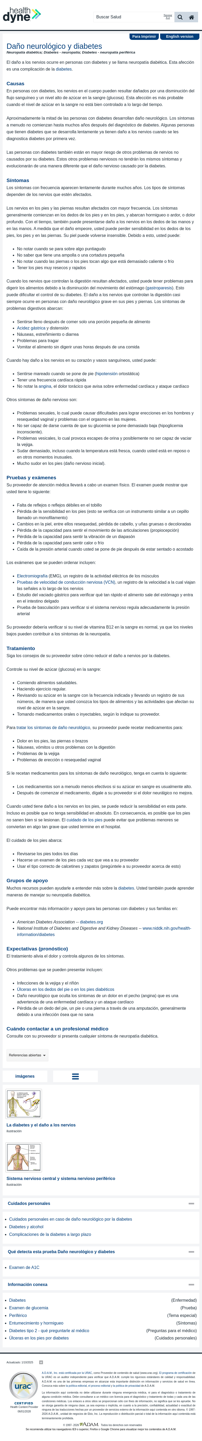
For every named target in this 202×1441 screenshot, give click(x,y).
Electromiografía (32, 576)
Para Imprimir (144, 36)
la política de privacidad (127, 1385)
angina (45, 386)
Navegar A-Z (168, 16)
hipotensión (106, 373)
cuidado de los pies (85, 820)
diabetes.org (91, 922)
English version (179, 36)
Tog (75, 1076)
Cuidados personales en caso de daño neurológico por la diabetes (70, 1219)
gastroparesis (159, 288)
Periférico (18, 1315)
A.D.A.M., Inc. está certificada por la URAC (67, 1372)
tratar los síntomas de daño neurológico (53, 727)
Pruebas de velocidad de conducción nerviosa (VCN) (66, 582)
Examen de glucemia (28, 1308)
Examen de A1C (24, 1267)
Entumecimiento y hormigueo (36, 1323)
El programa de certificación (175, 1372)
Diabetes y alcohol (26, 1227)
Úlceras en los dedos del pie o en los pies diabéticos (65, 989)
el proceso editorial (99, 1385)
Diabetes (17, 1300)
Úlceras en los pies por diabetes (39, 1338)
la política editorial (76, 1385)
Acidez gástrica (31, 328)
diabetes (64, 69)
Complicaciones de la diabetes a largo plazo (50, 1234)
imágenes (25, 1076)
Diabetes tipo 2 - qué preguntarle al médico (49, 1330)
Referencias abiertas (27, 1055)
